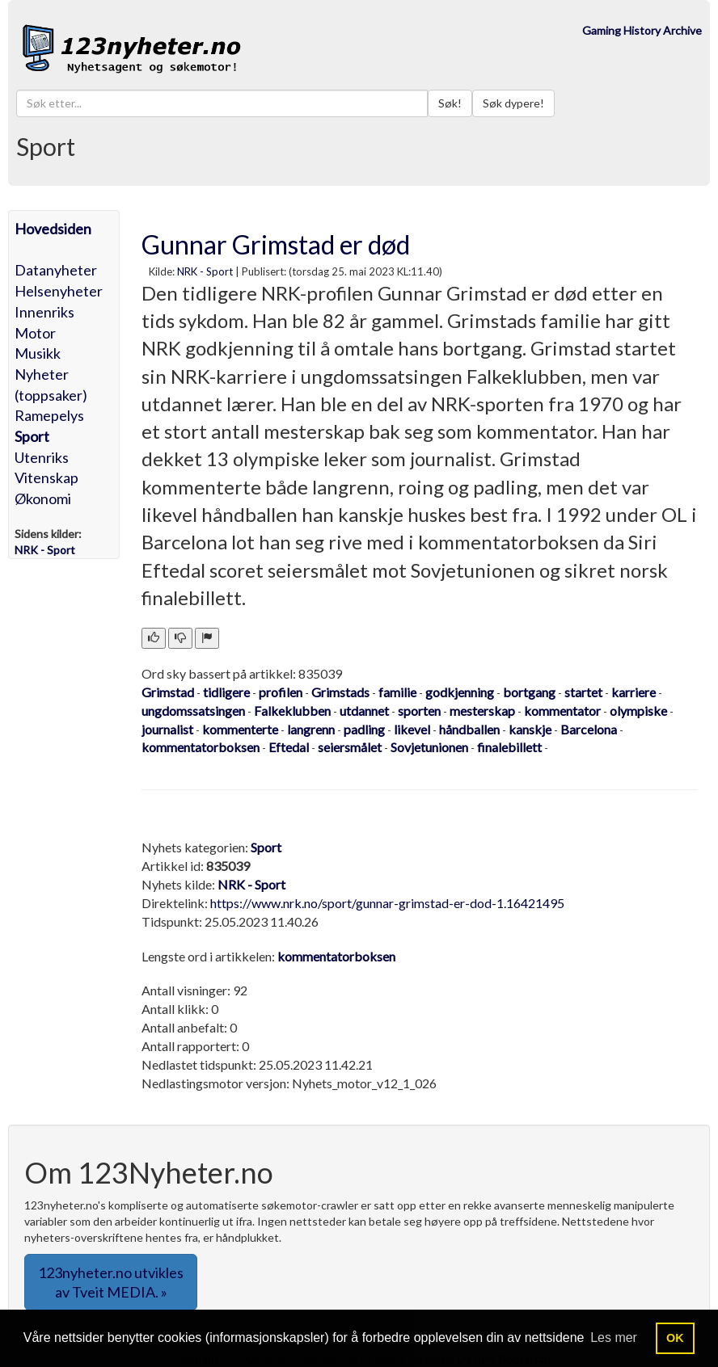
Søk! (450, 103)
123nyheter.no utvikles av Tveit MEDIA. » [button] (111, 1282)
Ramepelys (49, 415)
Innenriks (44, 312)
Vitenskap (46, 477)
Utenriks (42, 457)
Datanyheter (56, 270)
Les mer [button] (613, 1337)
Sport (32, 436)
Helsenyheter (59, 291)
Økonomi (43, 498)
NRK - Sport (205, 271)
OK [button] (675, 1337)
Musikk (38, 353)
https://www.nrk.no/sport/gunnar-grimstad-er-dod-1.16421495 (387, 903)
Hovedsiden (53, 229)
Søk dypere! (513, 103)
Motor (35, 333)
